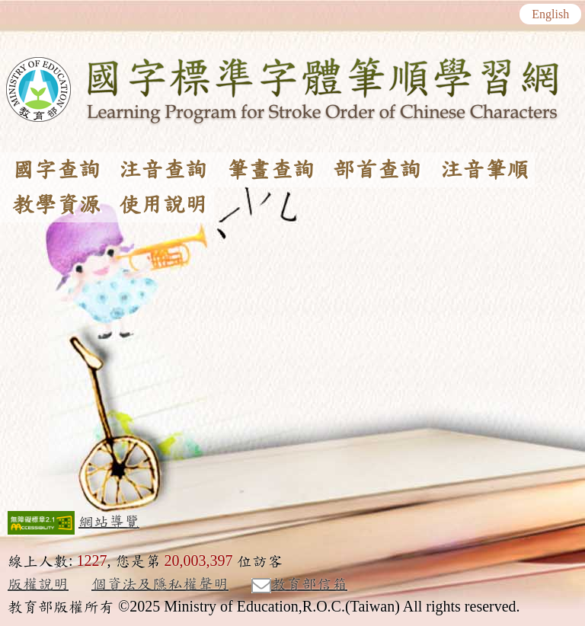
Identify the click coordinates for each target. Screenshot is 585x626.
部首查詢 (377, 169)
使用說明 (163, 205)
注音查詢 (163, 169)
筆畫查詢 (270, 169)
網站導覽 (108, 521)
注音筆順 (484, 169)
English (550, 14)
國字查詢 (56, 169)
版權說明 (38, 584)
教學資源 (56, 205)
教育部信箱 (299, 584)
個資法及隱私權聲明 (160, 584)
